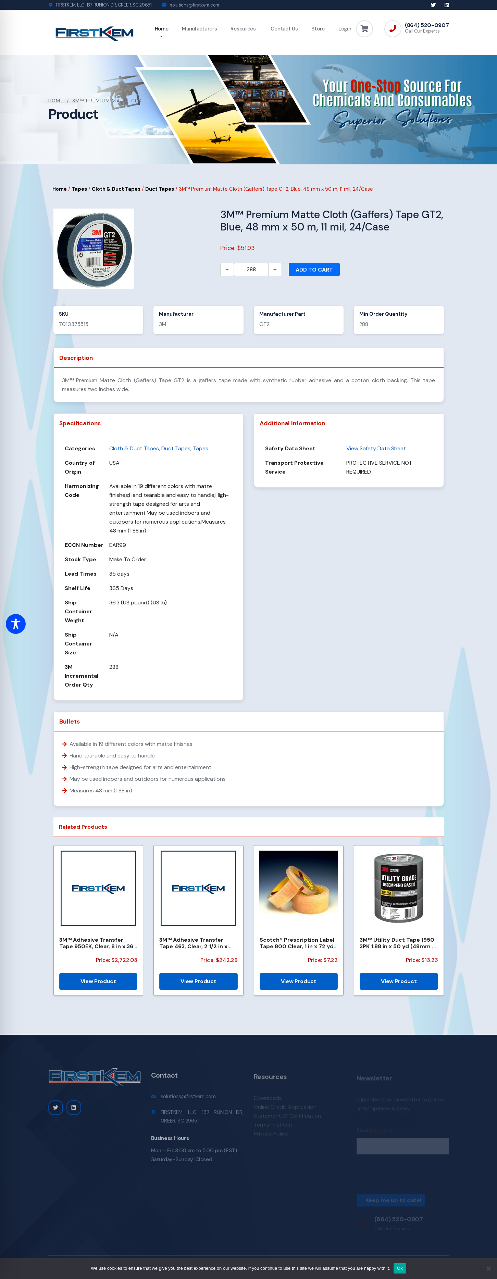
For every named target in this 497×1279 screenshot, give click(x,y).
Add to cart (314, 269)
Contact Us (284, 28)
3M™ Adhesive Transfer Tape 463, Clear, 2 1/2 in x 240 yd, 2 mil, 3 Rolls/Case (195, 943)
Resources (243, 28)
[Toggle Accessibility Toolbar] (15, 624)
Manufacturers (199, 28)
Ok (400, 1268)
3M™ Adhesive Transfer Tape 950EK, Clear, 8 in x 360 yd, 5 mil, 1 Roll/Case (98, 943)
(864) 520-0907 (427, 25)
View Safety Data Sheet (376, 448)
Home (162, 28)
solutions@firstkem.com (194, 5)
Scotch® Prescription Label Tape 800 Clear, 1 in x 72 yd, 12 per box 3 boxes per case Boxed (298, 943)
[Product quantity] (251, 269)
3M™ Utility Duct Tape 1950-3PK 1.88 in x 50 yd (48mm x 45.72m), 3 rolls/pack (398, 943)
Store (318, 28)
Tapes (79, 189)
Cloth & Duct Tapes (116, 189)
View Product (98, 981)
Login (344, 28)
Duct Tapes (159, 189)
